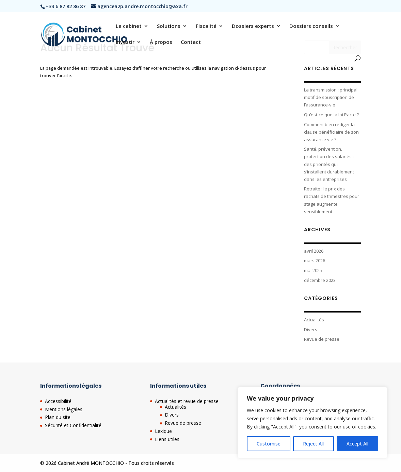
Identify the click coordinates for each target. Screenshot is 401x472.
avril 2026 (313, 251)
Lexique (163, 431)
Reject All (313, 443)
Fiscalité (206, 26)
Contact (191, 42)
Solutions (168, 26)
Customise (268, 443)
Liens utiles (167, 439)
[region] (312, 422)
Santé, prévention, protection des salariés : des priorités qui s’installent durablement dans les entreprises (329, 164)
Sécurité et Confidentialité (73, 425)
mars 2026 (314, 260)
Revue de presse (321, 339)
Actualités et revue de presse (187, 401)
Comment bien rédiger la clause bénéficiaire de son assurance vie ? (331, 131)
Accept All (357, 443)
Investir (125, 42)
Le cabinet (129, 26)
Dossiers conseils (311, 26)
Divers (310, 329)
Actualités (314, 320)
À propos (161, 42)
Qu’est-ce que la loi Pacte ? (331, 115)
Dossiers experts (253, 26)
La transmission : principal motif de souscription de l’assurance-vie (330, 97)
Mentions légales (63, 409)
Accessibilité (58, 401)
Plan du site (57, 417)
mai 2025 (313, 270)
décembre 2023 (320, 280)
